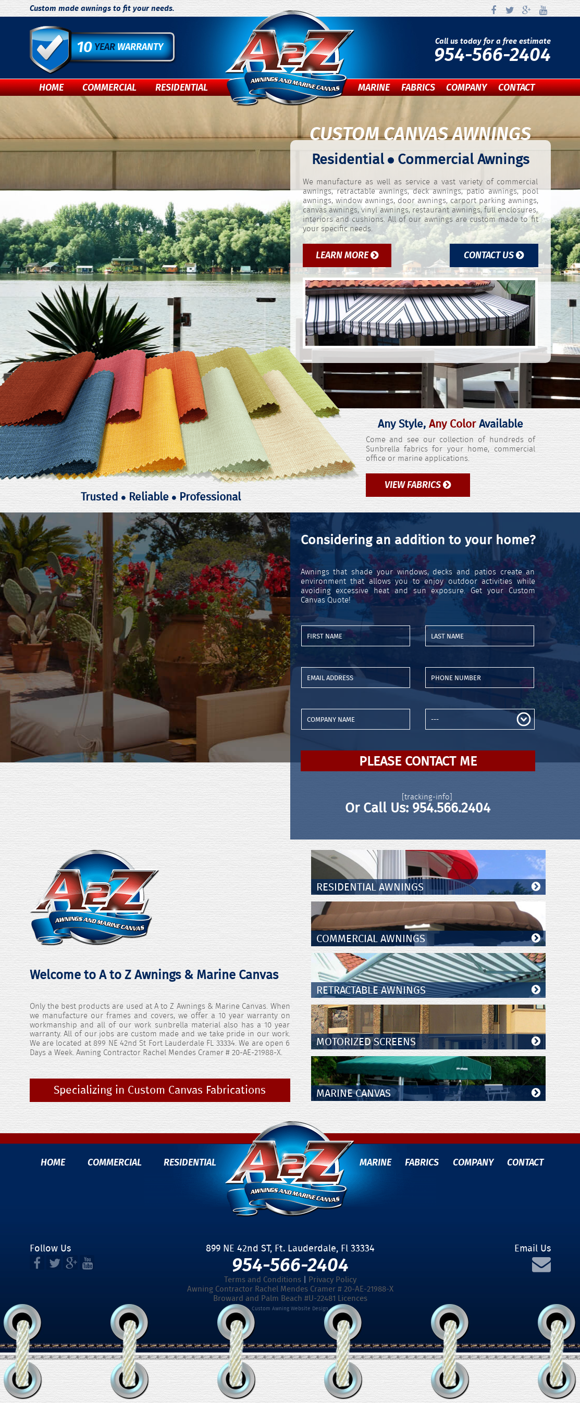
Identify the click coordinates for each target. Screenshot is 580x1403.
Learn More (347, 255)
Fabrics (418, 87)
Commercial (109, 87)
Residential (181, 87)
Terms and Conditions (262, 1279)
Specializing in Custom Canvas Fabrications (160, 1090)
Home (51, 87)
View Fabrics (418, 485)
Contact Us (494, 255)
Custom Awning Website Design (290, 1308)
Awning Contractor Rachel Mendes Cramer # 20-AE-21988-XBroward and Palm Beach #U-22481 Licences (290, 1293)
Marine (374, 87)
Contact (516, 87)
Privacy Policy (332, 1279)
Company (466, 87)
